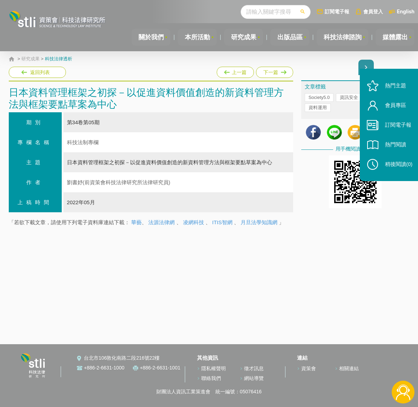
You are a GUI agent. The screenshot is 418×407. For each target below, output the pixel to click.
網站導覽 (254, 378)
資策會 (308, 368)
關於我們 (149, 37)
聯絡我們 (211, 378)
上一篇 (235, 71)
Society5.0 (319, 97)
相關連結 (349, 368)
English (405, 11)
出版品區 (289, 37)
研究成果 (242, 37)
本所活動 (195, 37)
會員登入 (373, 11)
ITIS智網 (222, 222)
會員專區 (394, 108)
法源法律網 (161, 222)
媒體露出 (394, 37)
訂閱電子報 (337, 11)
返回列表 (40, 72)
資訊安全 (349, 97)
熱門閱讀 (394, 148)
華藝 (136, 222)
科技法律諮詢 (342, 37)
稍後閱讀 (397, 167)
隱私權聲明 (213, 368)
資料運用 (318, 108)
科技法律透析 (58, 58)
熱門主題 (394, 89)
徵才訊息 (254, 368)
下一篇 (274, 71)
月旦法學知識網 (259, 222)
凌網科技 (193, 222)
